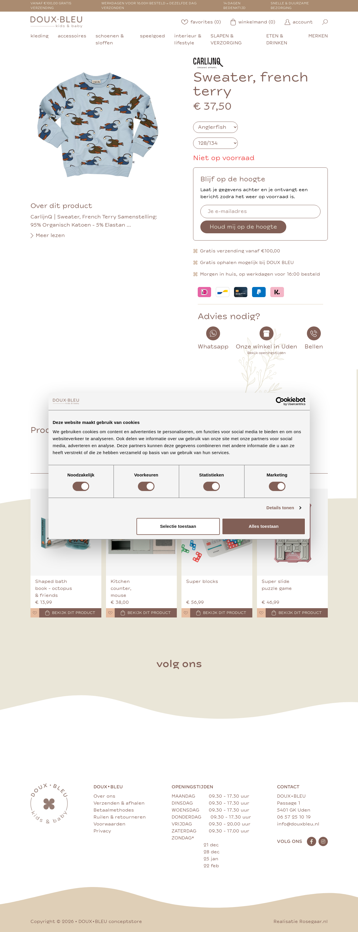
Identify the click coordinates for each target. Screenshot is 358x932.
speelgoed (152, 36)
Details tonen (280, 507)
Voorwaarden (109, 824)
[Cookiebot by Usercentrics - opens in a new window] (280, 401)
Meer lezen (47, 236)
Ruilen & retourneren (119, 817)
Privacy (102, 831)
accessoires (72, 36)
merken (318, 36)
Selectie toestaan (178, 526)
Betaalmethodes (113, 810)
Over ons (104, 796)
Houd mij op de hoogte (243, 226)
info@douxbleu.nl (298, 824)
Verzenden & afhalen (119, 803)
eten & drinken (276, 39)
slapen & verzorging (226, 39)
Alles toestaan (263, 526)
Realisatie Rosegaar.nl (301, 921)
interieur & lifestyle (187, 39)
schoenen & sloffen (110, 39)
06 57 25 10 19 (294, 817)
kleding (39, 36)
